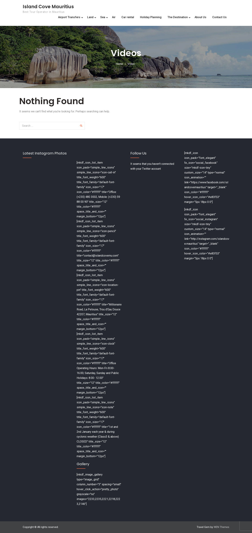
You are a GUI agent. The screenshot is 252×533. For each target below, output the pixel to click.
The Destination (177, 17)
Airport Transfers (69, 17)
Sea (102, 17)
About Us (200, 17)
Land (90, 17)
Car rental (127, 17)
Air (113, 17)
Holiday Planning (151, 17)
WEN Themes (221, 527)
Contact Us (219, 17)
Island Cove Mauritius (48, 6)
